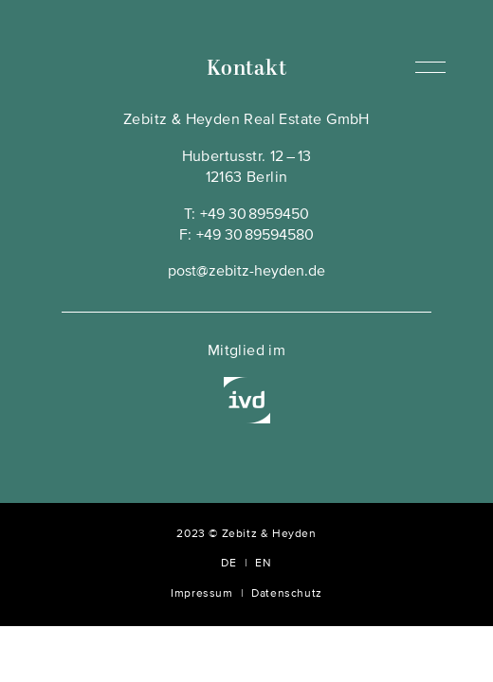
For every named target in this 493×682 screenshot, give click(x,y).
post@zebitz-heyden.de (246, 271)
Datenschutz (286, 594)
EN (263, 563)
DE (228, 563)
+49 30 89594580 (255, 235)
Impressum (201, 594)
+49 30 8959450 (254, 215)
